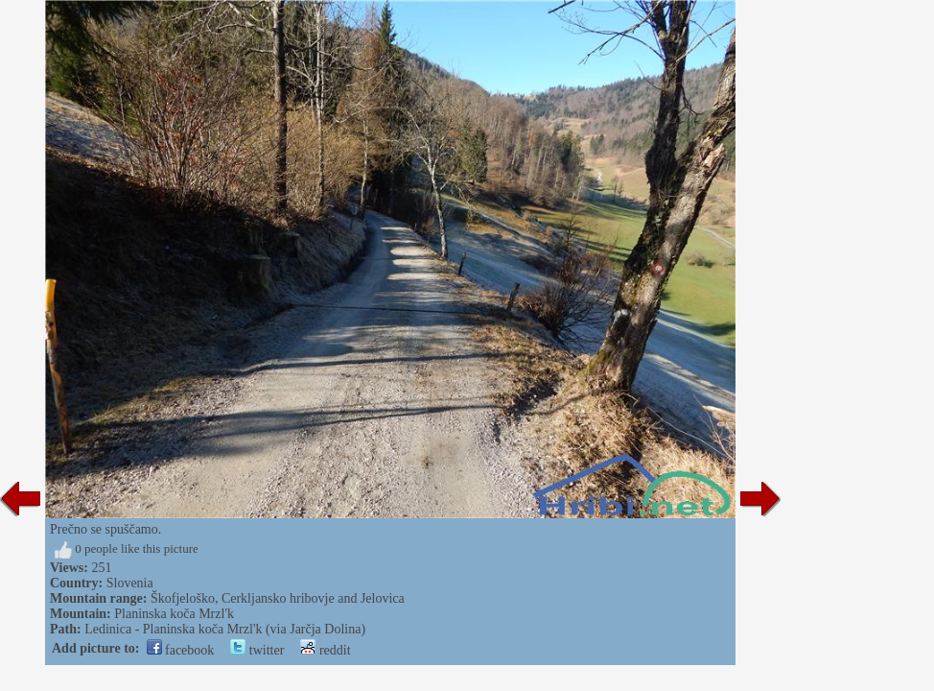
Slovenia (129, 583)
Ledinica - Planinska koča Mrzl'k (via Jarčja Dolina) (224, 629)
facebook (181, 650)
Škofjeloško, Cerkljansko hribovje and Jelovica (278, 598)
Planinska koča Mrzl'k (174, 614)
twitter (257, 650)
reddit (325, 650)
